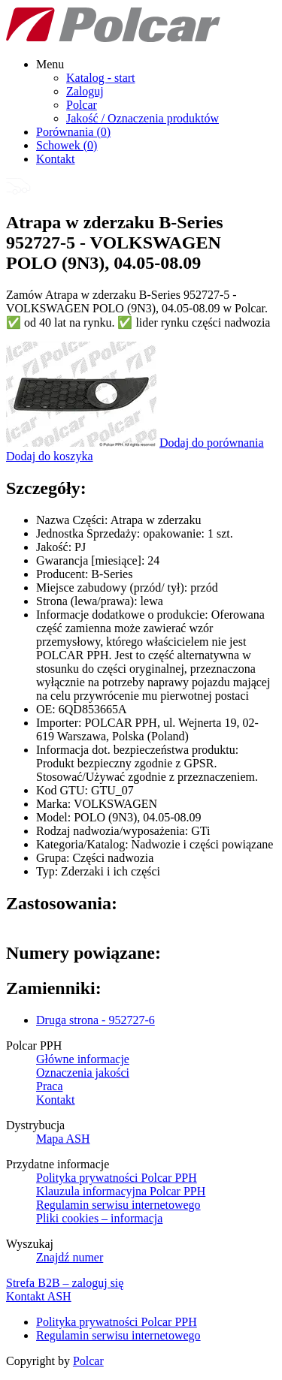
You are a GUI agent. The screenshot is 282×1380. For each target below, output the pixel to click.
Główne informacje (82, 1059)
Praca (49, 1086)
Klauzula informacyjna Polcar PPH (120, 1191)
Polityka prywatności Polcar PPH (116, 1177)
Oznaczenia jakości (82, 1072)
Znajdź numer (69, 1257)
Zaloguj (85, 91)
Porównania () (73, 131)
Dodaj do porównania (211, 442)
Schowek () (66, 145)
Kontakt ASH (38, 1296)
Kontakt (55, 158)
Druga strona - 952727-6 (95, 1020)
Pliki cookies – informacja (99, 1218)
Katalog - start (100, 77)
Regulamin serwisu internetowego (118, 1204)
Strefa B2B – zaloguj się (64, 1282)
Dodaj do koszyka (49, 456)
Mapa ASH (63, 1138)
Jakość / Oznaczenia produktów (142, 118)
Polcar (81, 104)
